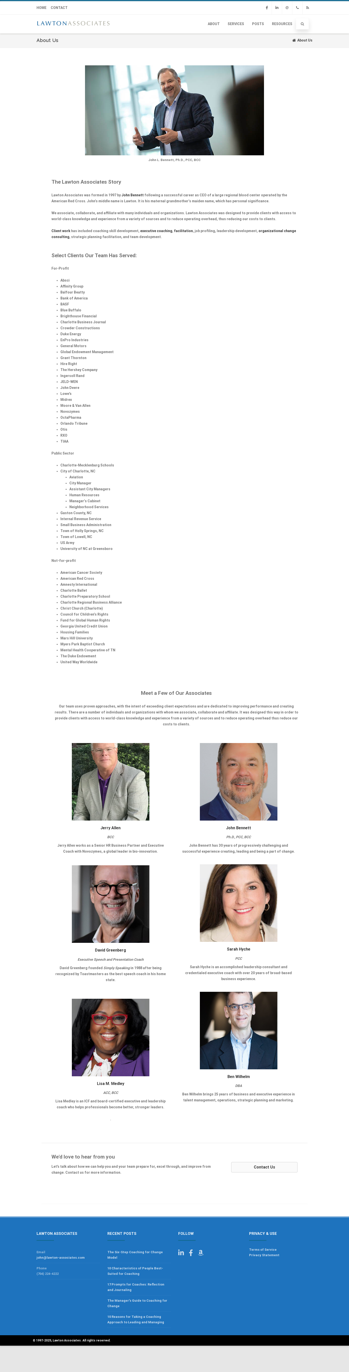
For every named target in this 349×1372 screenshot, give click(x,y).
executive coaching (156, 231)
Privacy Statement (264, 1255)
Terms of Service (263, 1249)
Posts (258, 24)
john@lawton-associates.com (61, 1257)
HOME (41, 8)
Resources (282, 24)
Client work (60, 231)
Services (236, 24)
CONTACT (59, 8)
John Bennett (133, 195)
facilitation (183, 231)
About (214, 24)
